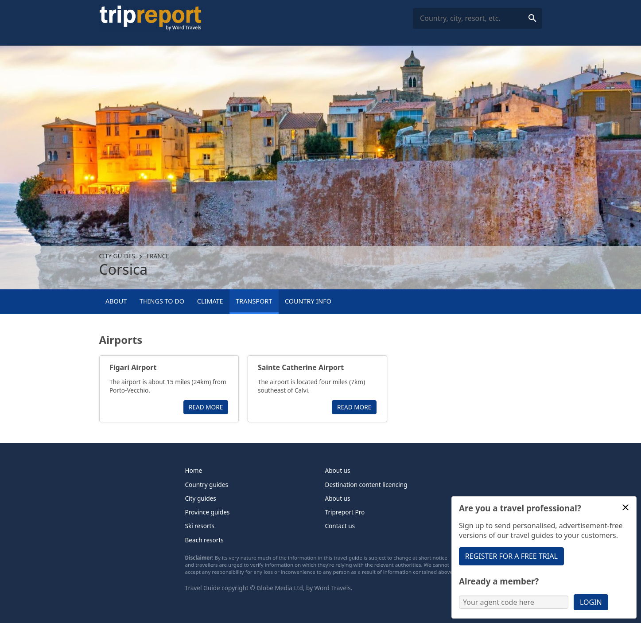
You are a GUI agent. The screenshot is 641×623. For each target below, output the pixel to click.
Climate (210, 301)
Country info (308, 301)
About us (337, 470)
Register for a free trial (511, 556)
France (158, 256)
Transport (254, 301)
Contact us (340, 526)
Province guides (207, 512)
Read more (206, 407)
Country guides (206, 484)
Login (591, 602)
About (116, 301)
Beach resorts (204, 540)
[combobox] (477, 18)
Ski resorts (200, 526)
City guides (117, 256)
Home (193, 470)
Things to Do (162, 301)
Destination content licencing (366, 484)
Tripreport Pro (345, 512)
